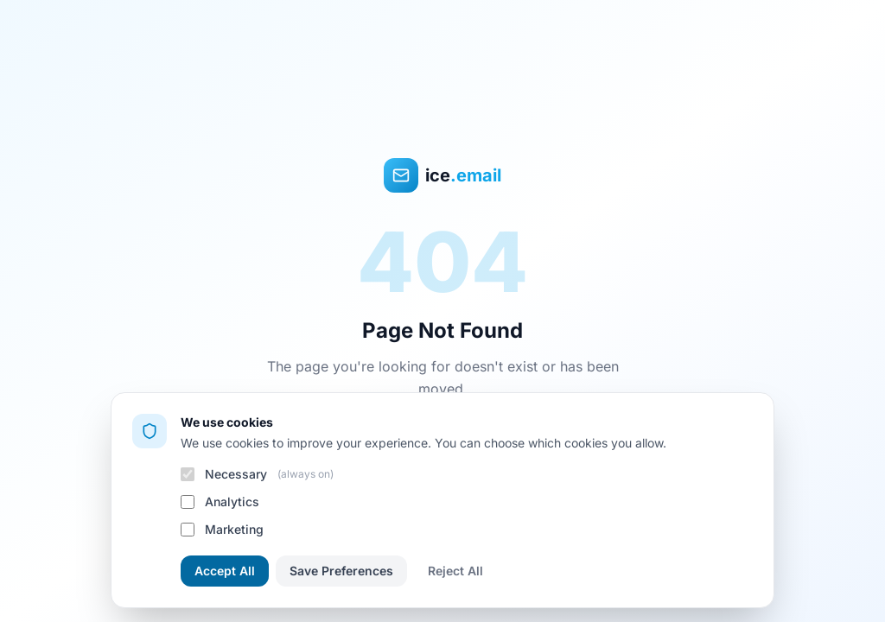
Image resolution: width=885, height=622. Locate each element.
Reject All (455, 570)
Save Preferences (341, 570)
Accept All (224, 570)
